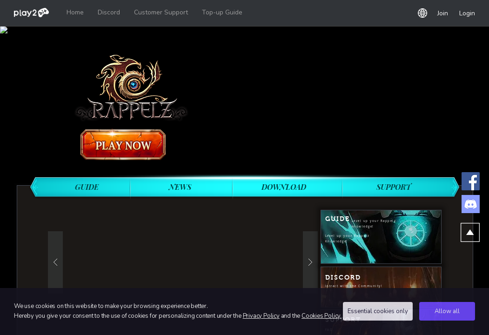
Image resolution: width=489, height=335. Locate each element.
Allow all (447, 311)
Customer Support (161, 12)
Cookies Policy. (321, 316)
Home (75, 12)
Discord (109, 12)
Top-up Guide (222, 12)
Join (442, 13)
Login (467, 13)
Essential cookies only (378, 311)
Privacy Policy (261, 316)
